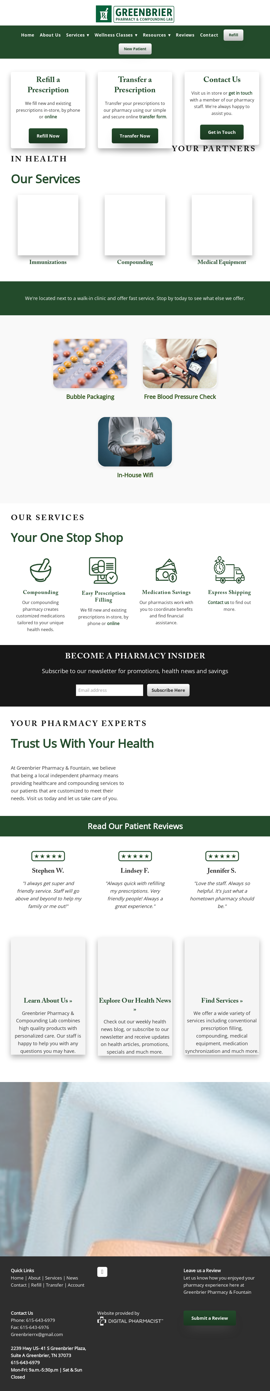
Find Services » (222, 1001)
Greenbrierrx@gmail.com (37, 1334)
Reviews (185, 35)
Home (27, 35)
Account (76, 1285)
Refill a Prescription (48, 86)
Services (53, 1278)
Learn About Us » (48, 1001)
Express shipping (229, 593)
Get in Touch (222, 132)
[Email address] (109, 690)
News (72, 1278)
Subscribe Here (168, 690)
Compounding (135, 263)
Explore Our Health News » (135, 1006)
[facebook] (102, 1272)
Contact (209, 35)
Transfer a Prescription (135, 86)
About (34, 1278)
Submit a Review (209, 1318)
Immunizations (48, 263)
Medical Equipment (221, 263)
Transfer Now (135, 136)
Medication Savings (166, 593)
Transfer (54, 1285)
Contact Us (222, 81)
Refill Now (48, 136)
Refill (233, 35)
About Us (50, 35)
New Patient (135, 49)
